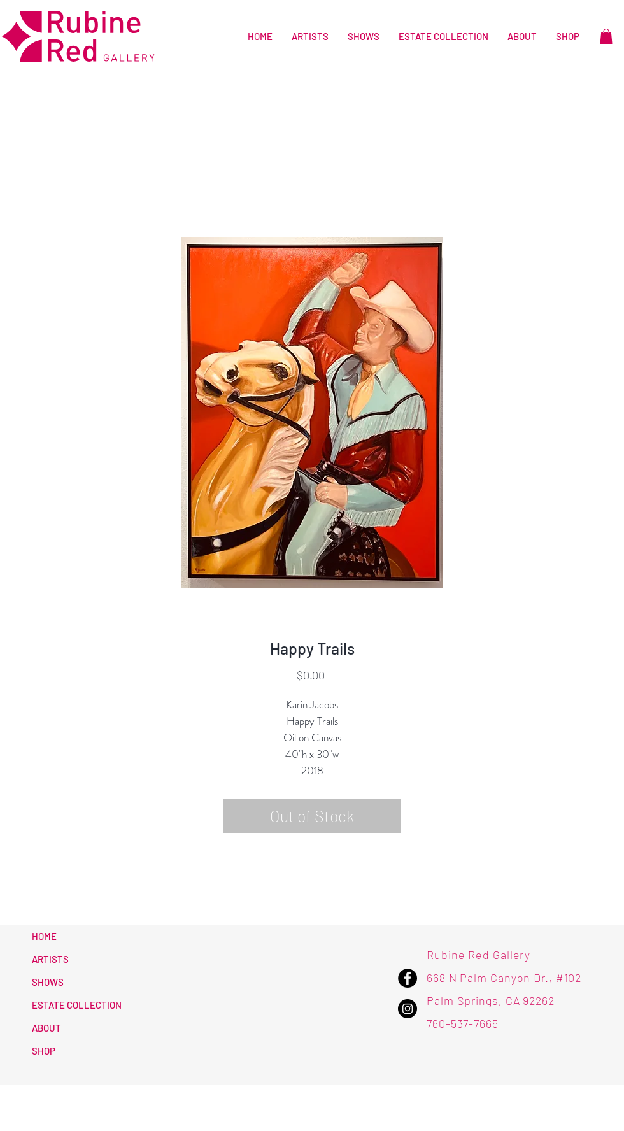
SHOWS (48, 982)
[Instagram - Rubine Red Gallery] (407, 1008)
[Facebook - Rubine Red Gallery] (407, 978)
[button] (606, 36)
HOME (44, 936)
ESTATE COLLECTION (77, 1005)
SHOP (43, 1050)
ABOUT (46, 1028)
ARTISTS (50, 959)
